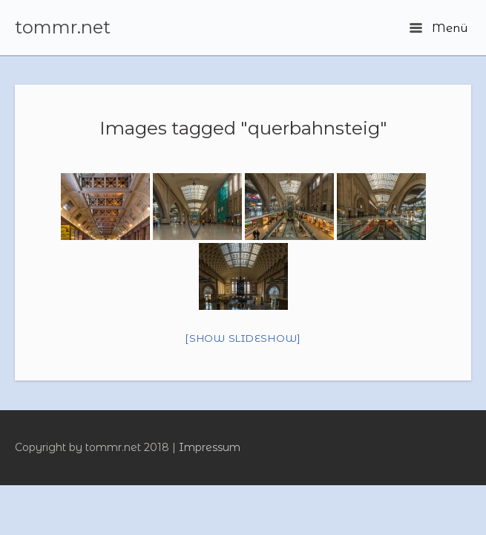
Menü (438, 28)
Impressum (209, 447)
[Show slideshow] (243, 338)
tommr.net (63, 27)
